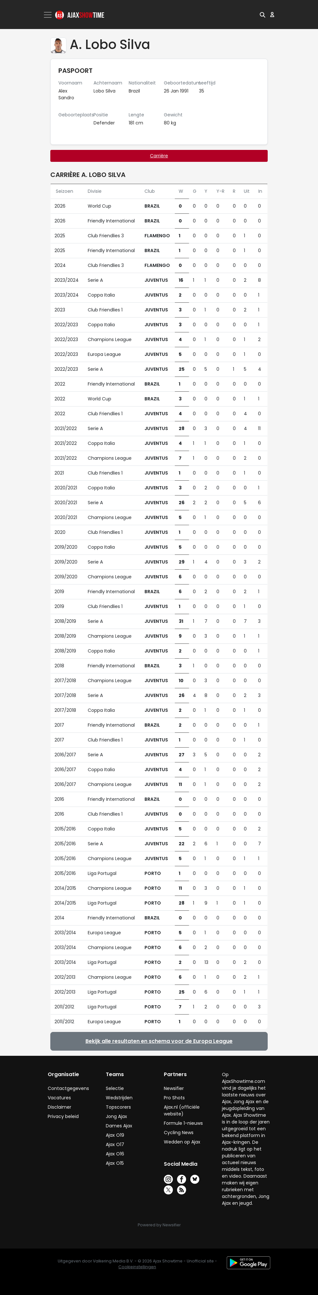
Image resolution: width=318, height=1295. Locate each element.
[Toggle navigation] (48, 15)
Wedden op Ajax (182, 1142)
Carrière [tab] (159, 155)
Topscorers (118, 1107)
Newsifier (174, 1088)
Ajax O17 (115, 1144)
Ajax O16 (115, 1154)
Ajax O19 (115, 1135)
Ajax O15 (115, 1163)
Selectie (115, 1088)
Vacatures (59, 1097)
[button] (262, 14)
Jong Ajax (116, 1116)
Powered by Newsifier (159, 1225)
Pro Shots (174, 1097)
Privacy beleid (63, 1116)
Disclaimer (59, 1107)
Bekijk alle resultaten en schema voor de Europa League (159, 1041)
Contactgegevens (68, 1088)
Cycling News (179, 1132)
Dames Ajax (119, 1126)
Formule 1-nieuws (183, 1123)
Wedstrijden (119, 1097)
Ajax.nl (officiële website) (182, 1110)
